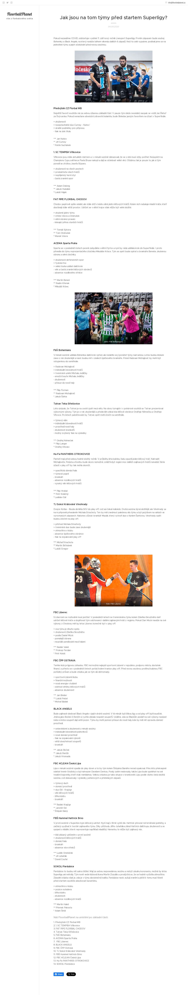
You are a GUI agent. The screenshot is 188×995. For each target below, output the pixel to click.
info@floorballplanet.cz (176, 3)
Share (59, 974)
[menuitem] (19, 490)
